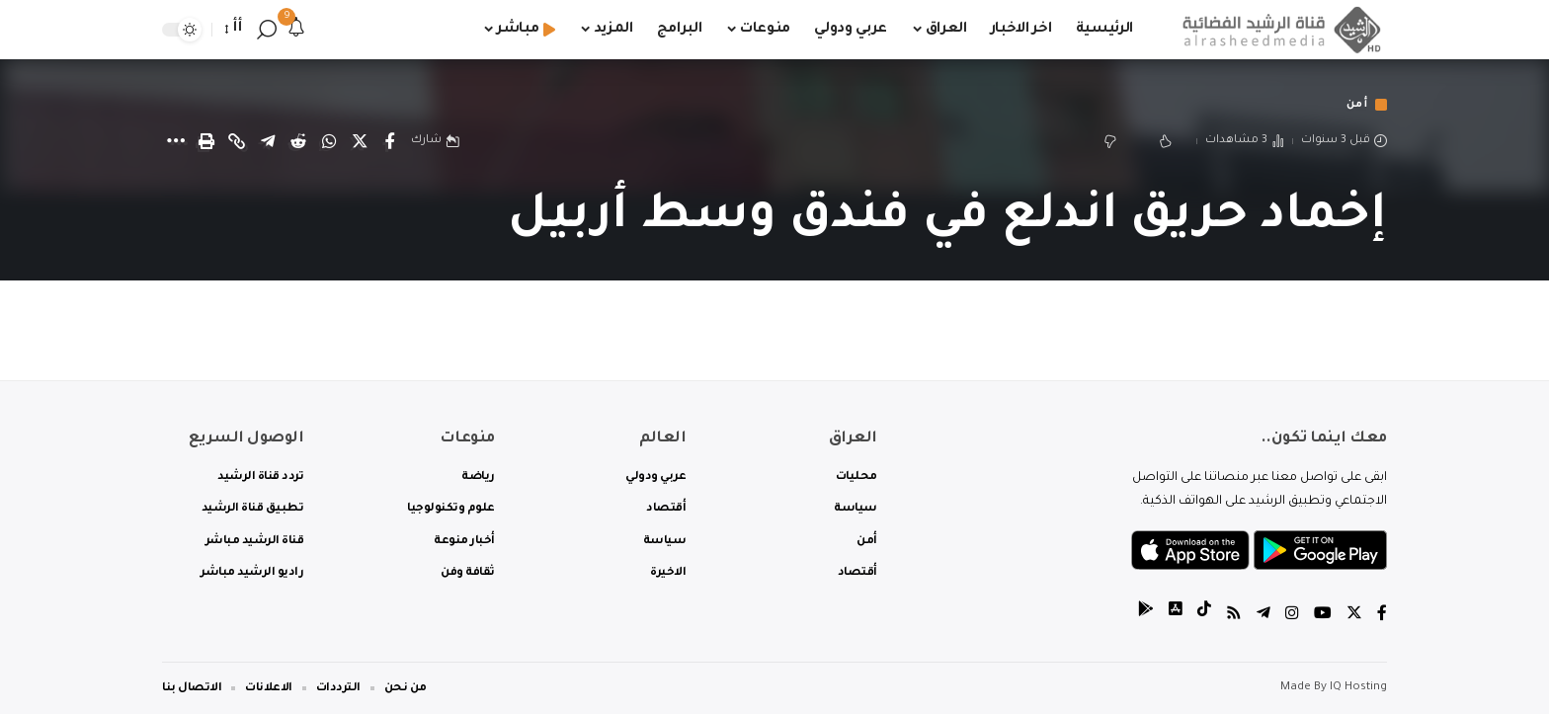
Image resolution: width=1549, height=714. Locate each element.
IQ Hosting (1358, 687)
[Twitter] (1354, 615)
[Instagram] (1292, 615)
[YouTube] (1323, 615)
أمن (1355, 105)
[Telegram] (1263, 615)
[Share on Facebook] (390, 142)
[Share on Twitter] (359, 142)
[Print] (206, 142)
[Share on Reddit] (298, 142)
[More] (176, 142)
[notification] (296, 29)
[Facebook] (1382, 615)
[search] (267, 29)
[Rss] (1234, 615)
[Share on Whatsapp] (329, 142)
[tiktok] (1204, 615)
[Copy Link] (237, 142)
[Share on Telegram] (268, 142)
